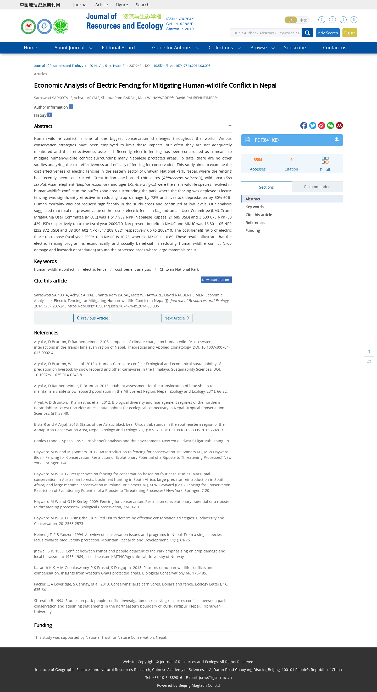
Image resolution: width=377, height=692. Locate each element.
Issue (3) (119, 65)
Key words (255, 206)
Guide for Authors (171, 48)
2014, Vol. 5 (98, 65)
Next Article (177, 318)
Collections (221, 48)
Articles (40, 73)
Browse (258, 48)
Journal (80, 5)
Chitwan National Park (179, 269)
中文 (303, 20)
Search (142, 5)
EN (291, 20)
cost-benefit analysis (133, 269)
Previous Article (92, 318)
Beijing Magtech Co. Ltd (199, 685)
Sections (266, 187)
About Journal (69, 48)
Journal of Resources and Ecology (58, 65)
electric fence (95, 269)
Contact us (334, 48)
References (255, 222)
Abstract (253, 198)
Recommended (317, 186)
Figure (122, 5)
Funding (253, 230)
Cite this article (259, 214)
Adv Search (328, 32)
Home (30, 48)
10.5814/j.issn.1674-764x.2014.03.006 (181, 65)
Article (101, 5)
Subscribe (295, 48)
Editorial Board (118, 48)
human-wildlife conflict (54, 269)
